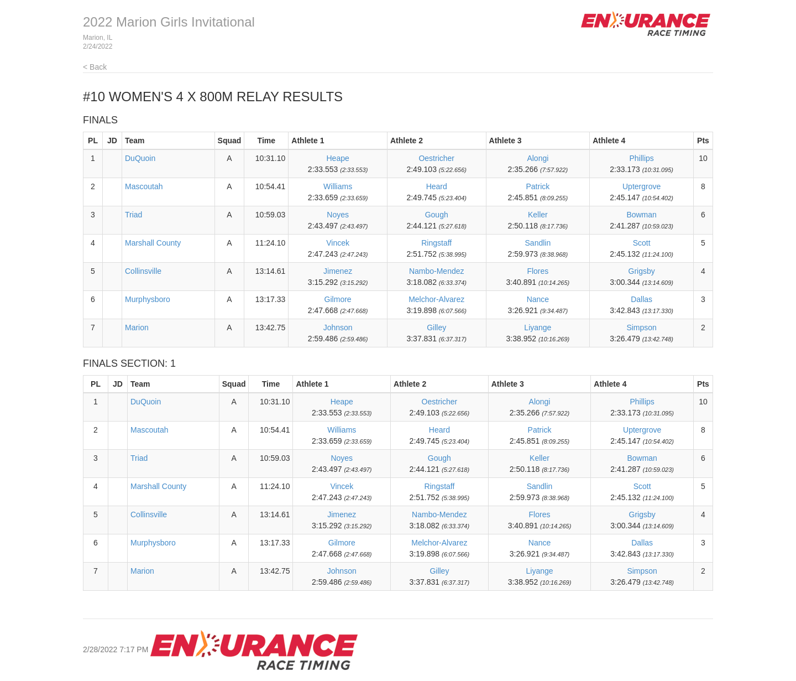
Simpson (641, 327)
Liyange (537, 327)
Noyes (338, 214)
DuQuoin (140, 158)
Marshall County (153, 242)
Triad (133, 214)
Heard (436, 186)
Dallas (641, 299)
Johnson (338, 327)
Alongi (537, 158)
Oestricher (436, 158)
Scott (642, 242)
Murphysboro (147, 299)
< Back (95, 67)
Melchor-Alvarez (436, 299)
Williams (337, 186)
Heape (337, 158)
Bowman (641, 214)
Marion (137, 327)
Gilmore (338, 299)
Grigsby (642, 271)
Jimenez (337, 271)
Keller (538, 214)
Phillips (641, 158)
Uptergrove (641, 186)
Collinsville (143, 271)
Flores (537, 271)
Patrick (537, 186)
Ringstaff (436, 242)
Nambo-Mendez (436, 271)
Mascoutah (144, 186)
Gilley (436, 327)
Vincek (337, 242)
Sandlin (538, 242)
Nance (538, 299)
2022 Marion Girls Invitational (169, 21)
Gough (436, 214)
